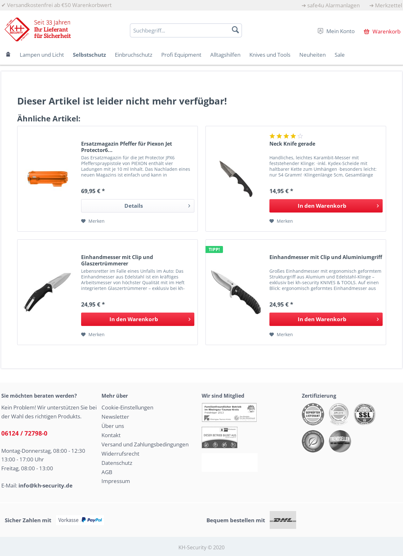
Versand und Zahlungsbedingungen (145, 444)
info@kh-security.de (45, 485)
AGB (106, 472)
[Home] (8, 55)
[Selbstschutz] (89, 55)
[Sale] (339, 55)
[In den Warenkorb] (326, 206)
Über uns (112, 426)
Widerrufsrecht (120, 453)
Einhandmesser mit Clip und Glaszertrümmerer (117, 260)
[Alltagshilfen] (225, 55)
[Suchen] (235, 29)
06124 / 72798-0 (24, 433)
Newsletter (115, 416)
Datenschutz (116, 462)
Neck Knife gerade (292, 144)
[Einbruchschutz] (133, 55)
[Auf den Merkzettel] (93, 221)
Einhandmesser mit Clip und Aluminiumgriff (325, 257)
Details (157, 205)
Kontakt (111, 435)
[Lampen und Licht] (41, 55)
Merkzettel (388, 5)
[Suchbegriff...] (186, 30)
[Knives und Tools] (270, 55)
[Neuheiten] (312, 55)
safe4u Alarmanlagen (333, 5)
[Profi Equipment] (181, 55)
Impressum (115, 481)
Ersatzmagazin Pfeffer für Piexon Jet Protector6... (126, 147)
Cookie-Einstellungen (127, 407)
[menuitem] (331, 5)
